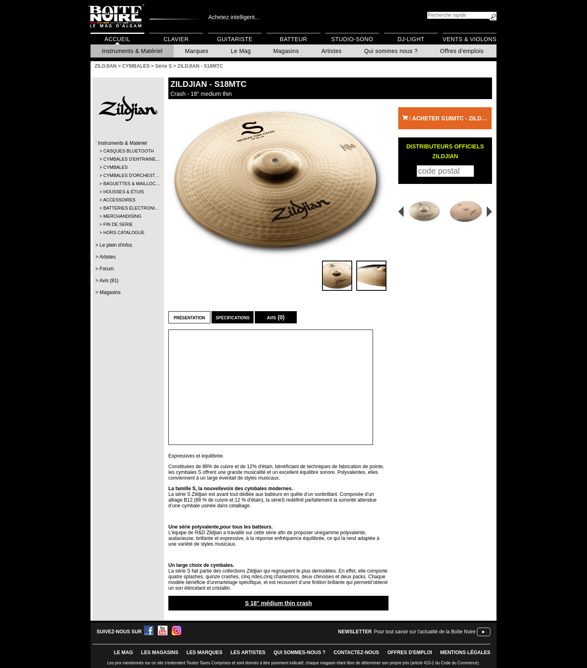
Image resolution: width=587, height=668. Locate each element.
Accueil (117, 39)
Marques (196, 51)
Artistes (331, 51)
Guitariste (235, 39)
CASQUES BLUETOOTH (127, 150)
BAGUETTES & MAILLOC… (127, 183)
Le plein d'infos (115, 245)
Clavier (176, 39)
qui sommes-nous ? (299, 652)
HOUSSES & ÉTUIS (123, 191)
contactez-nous (356, 652)
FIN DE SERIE (117, 224)
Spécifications (232, 317)
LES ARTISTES (247, 652)
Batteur (293, 39)
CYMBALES (115, 167)
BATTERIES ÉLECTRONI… (127, 208)
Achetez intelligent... (233, 17)
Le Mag (241, 51)
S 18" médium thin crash (278, 603)
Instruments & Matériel (132, 51)
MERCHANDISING (122, 216)
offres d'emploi (409, 652)
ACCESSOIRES (119, 199)
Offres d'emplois (462, 51)
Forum (106, 269)
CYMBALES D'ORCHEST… (127, 175)
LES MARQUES (204, 652)
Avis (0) (276, 317)
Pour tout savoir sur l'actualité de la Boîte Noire (425, 632)
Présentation (189, 317)
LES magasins (159, 652)
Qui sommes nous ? (390, 51)
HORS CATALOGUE (123, 232)
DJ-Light (410, 39)
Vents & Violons (470, 39)
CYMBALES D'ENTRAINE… (127, 159)
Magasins (286, 51)
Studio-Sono (352, 39)
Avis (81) (109, 280)
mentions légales (465, 652)
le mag (123, 652)
